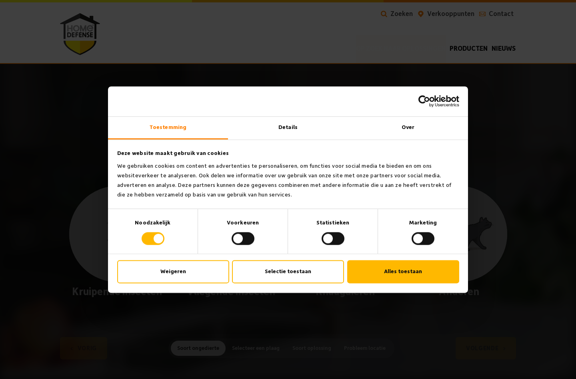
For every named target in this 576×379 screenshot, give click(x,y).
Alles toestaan (403, 272)
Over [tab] (408, 127)
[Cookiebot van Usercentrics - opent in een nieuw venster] (424, 101)
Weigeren (173, 272)
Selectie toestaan (288, 272)
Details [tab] (288, 127)
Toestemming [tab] (168, 127)
